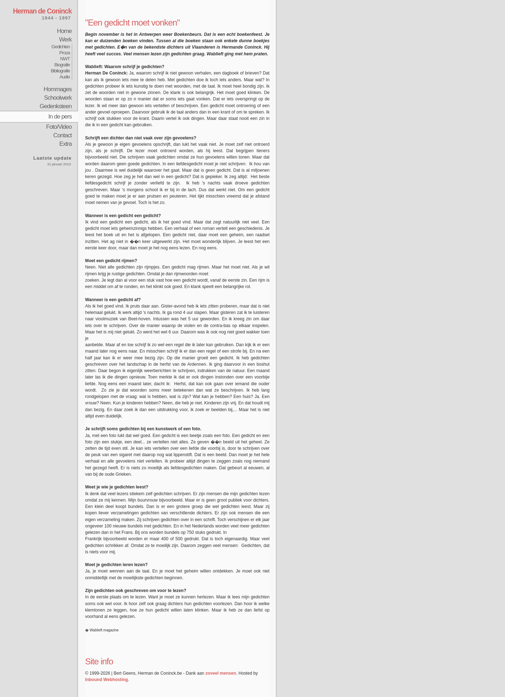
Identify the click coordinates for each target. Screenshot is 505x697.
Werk (65, 39)
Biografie (62, 64)
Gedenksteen (56, 106)
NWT (65, 58)
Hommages (58, 89)
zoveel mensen (220, 673)
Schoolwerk (58, 97)
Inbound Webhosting (106, 679)
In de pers (60, 116)
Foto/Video (59, 126)
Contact (62, 135)
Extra (65, 143)
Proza (64, 52)
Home (64, 31)
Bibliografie (60, 70)
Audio (65, 76)
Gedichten (60, 46)
